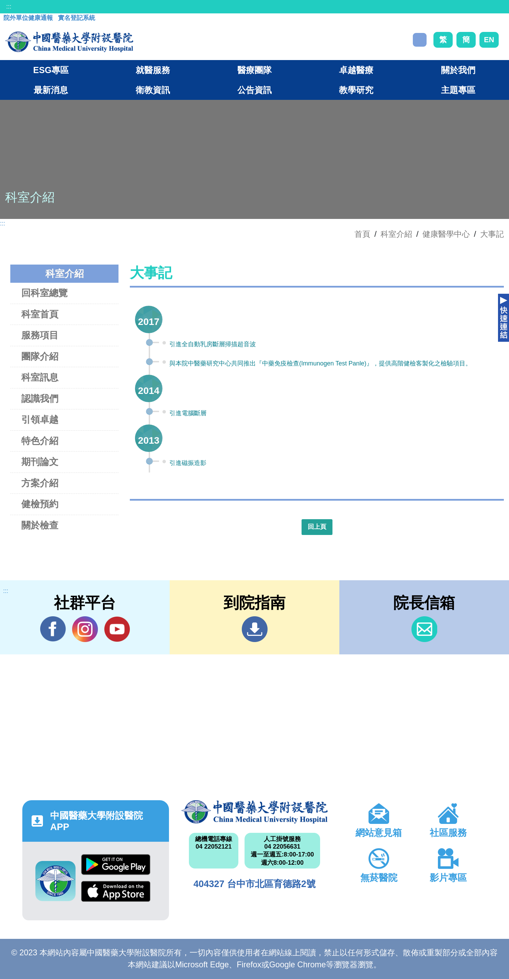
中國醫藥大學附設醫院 (254, 812)
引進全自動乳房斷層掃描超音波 (212, 344)
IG (85, 629)
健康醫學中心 (446, 234)
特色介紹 (39, 440)
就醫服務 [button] (153, 70)
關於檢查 (39, 525)
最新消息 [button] (51, 90)
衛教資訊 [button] (153, 90)
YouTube (117, 629)
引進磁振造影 (187, 462)
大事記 (492, 234)
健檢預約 (39, 504)
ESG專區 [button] (51, 70)
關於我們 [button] (458, 70)
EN (489, 39)
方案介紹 (39, 483)
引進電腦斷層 (187, 413)
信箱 (424, 629)
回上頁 (317, 526)
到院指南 (255, 629)
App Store (115, 891)
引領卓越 (39, 419)
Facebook (53, 629)
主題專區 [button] (458, 90)
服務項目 (39, 335)
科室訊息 (39, 377)
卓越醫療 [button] (356, 70)
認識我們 (39, 398)
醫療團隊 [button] (254, 70)
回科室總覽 (44, 293)
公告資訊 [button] (254, 90)
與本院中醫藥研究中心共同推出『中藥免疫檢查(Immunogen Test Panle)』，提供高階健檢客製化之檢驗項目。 (320, 363)
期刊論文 (39, 461)
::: (8, 6)
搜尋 (420, 40)
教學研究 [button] (356, 90)
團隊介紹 (39, 356)
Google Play (115, 864)
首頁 (362, 234)
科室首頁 (39, 314)
